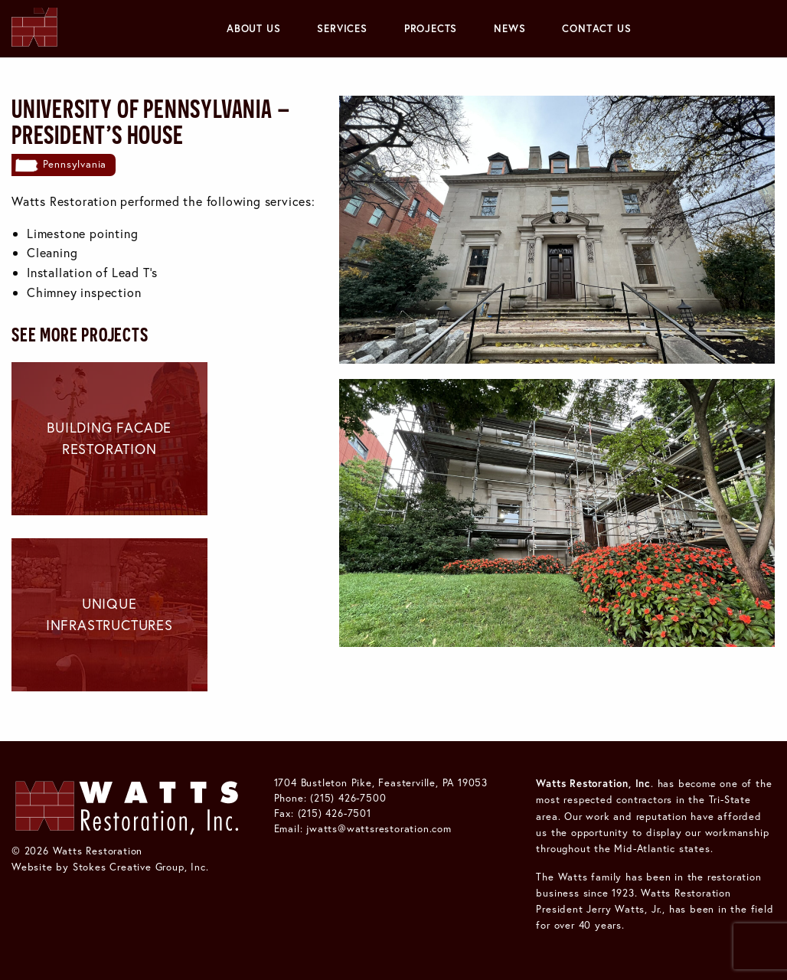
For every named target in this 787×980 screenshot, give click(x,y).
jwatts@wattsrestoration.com (379, 828)
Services (342, 28)
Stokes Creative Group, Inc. (141, 867)
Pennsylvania (75, 164)
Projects (430, 28)
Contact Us (596, 28)
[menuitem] (253, 28)
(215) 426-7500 (348, 798)
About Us (253, 28)
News (509, 28)
